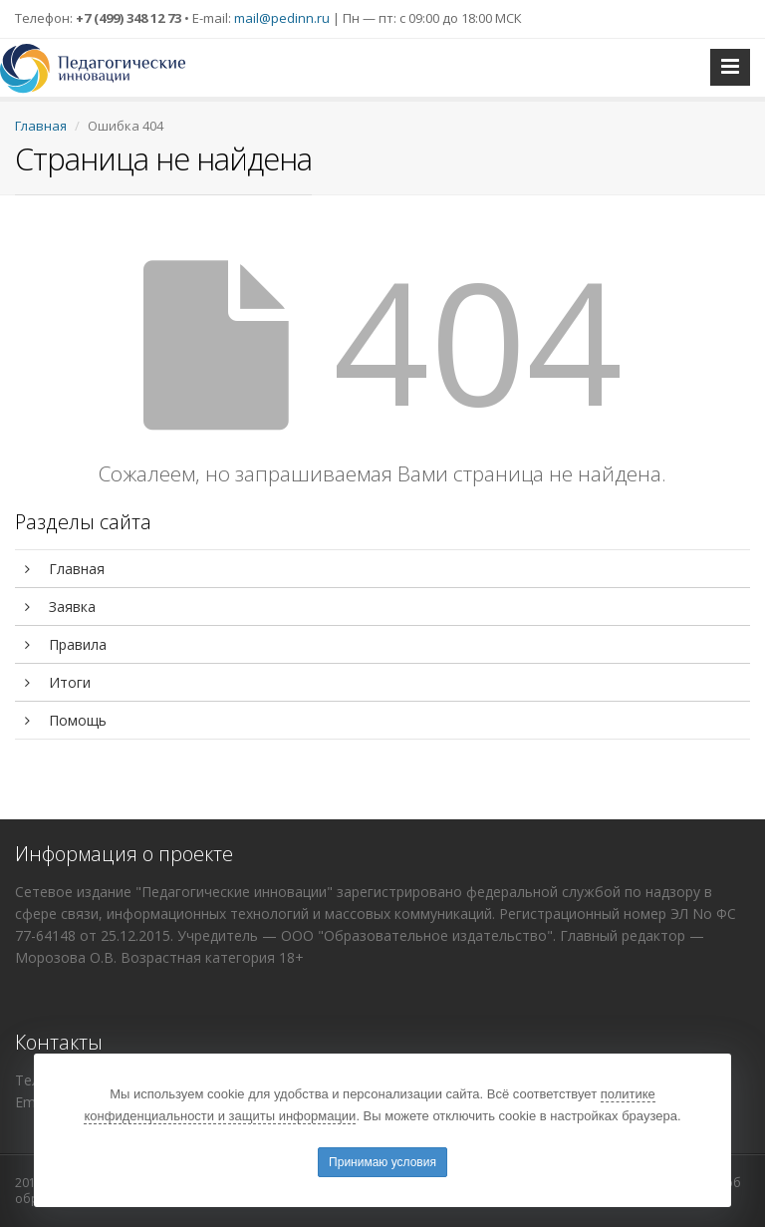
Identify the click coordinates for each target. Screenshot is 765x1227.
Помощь (66, 720)
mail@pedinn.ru (282, 18)
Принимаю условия (382, 1162)
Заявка (60, 606)
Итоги (58, 682)
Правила (66, 644)
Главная (41, 126)
